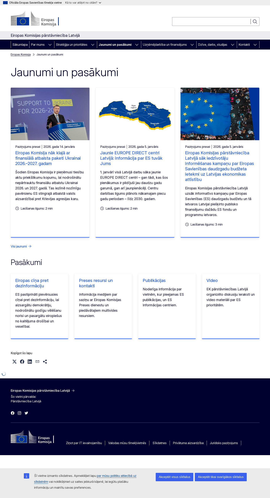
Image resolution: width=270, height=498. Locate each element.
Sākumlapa (20, 44)
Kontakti (244, 44)
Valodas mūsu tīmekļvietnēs (127, 443)
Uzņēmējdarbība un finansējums (165, 44)
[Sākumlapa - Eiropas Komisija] (41, 19)
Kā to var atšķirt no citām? (83, 2)
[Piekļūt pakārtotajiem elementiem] (50, 45)
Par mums (38, 44)
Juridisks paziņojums (224, 443)
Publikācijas (154, 280)
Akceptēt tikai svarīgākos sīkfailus (220, 477)
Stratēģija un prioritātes (71, 44)
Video (212, 280)
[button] (14, 362)
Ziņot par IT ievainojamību (84, 443)
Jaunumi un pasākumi (115, 44)
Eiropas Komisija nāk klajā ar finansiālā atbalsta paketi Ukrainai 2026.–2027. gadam (48, 158)
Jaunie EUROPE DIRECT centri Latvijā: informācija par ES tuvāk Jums (131, 158)
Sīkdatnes (159, 443)
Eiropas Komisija (21, 54)
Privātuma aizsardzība (188, 443)
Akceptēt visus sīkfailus (174, 477)
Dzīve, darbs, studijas (212, 44)
